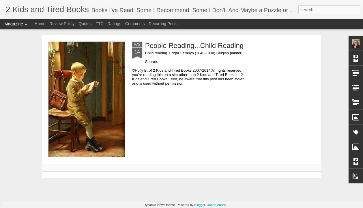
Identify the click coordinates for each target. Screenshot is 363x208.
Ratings (114, 23)
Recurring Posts (163, 23)
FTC (99, 23)
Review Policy (61, 23)
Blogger (199, 205)
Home (40, 23)
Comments (135, 23)
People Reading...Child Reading (194, 45)
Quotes (84, 23)
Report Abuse (216, 205)
